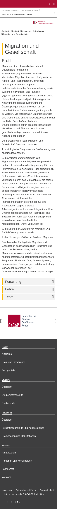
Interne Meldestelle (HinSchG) (18, 494)
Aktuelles (7, 354)
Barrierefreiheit (47, 490)
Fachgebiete (26, 31)
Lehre (30, 289)
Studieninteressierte (12, 395)
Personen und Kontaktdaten (17, 461)
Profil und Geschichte (13, 362)
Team (30, 297)
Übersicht (7, 387)
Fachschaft (8, 469)
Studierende (8, 403)
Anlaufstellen (9, 452)
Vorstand (6, 477)
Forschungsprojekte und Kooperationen (23, 428)
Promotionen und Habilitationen (19, 436)
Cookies (40, 494)
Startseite (6, 31)
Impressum (7, 490)
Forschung (30, 281)
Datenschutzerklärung (26, 490)
